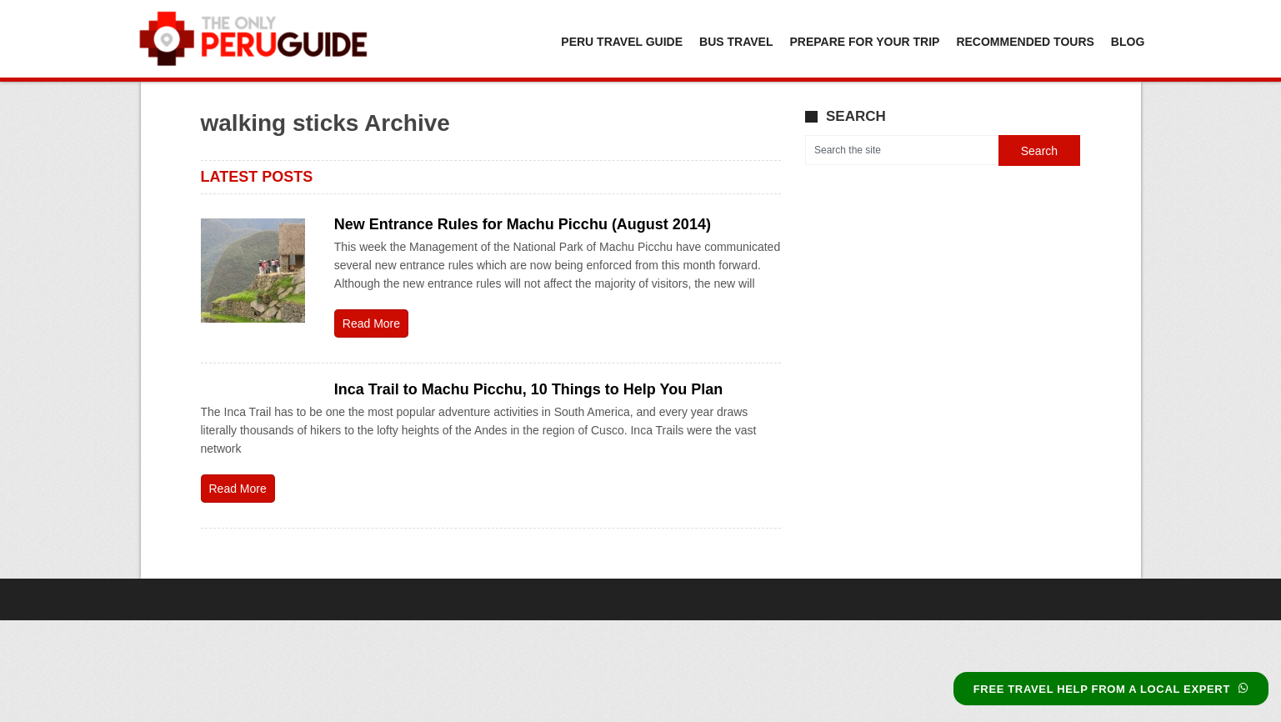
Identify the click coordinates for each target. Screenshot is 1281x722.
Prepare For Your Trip (864, 41)
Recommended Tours (1024, 41)
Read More (371, 323)
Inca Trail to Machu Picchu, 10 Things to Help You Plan (528, 389)
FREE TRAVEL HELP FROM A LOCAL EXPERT (1110, 689)
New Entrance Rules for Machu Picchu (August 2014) (522, 224)
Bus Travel (736, 41)
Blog (1127, 41)
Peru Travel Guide (622, 41)
